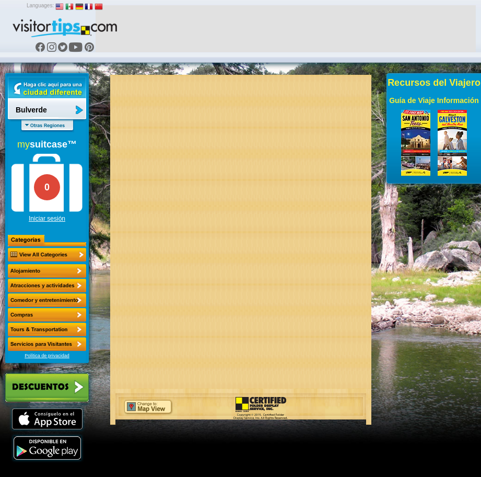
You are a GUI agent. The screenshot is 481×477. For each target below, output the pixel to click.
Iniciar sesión (47, 218)
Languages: (40, 5)
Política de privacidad (47, 355)
